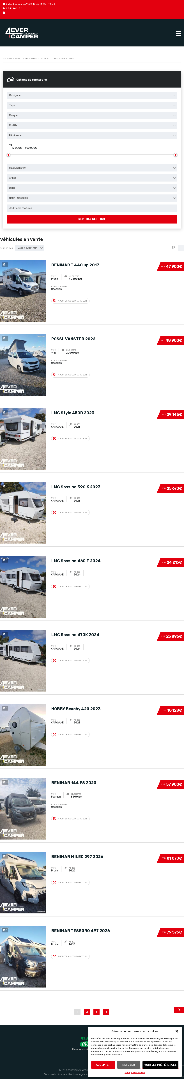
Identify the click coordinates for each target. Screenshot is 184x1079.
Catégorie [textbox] (15, 95)
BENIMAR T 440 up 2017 (75, 264)
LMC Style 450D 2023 (72, 412)
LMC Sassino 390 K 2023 (75, 486)
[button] (177, 1031)
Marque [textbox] (13, 115)
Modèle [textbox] (13, 125)
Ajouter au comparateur (70, 300)
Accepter (103, 1064)
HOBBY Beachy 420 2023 (76, 708)
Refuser (128, 1064)
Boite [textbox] (12, 187)
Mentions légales (77, 1074)
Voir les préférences (160, 1064)
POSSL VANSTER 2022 (73, 338)
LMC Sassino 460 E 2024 (76, 560)
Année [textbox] (13, 177)
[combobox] (92, 95)
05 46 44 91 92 (14, 8)
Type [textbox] (12, 105)
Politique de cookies (135, 1072)
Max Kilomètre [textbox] (17, 167)
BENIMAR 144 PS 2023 (73, 782)
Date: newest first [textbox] (27, 247)
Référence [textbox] (15, 135)
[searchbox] (92, 208)
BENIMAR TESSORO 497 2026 (80, 930)
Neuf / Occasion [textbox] (18, 197)
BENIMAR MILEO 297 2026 (77, 856)
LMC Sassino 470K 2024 (75, 634)
